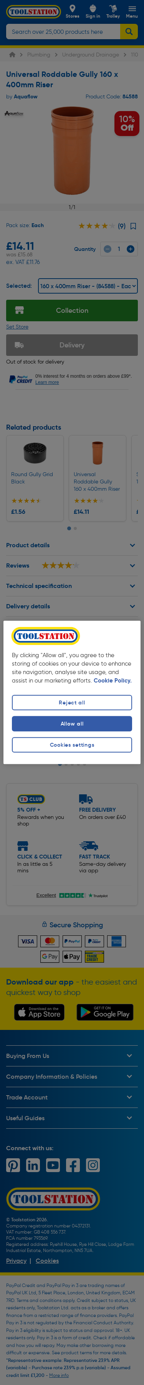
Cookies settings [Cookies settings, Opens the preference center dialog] (72, 744)
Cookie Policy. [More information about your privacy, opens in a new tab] (113, 680)
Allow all (72, 723)
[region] (71, 692)
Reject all (72, 702)
